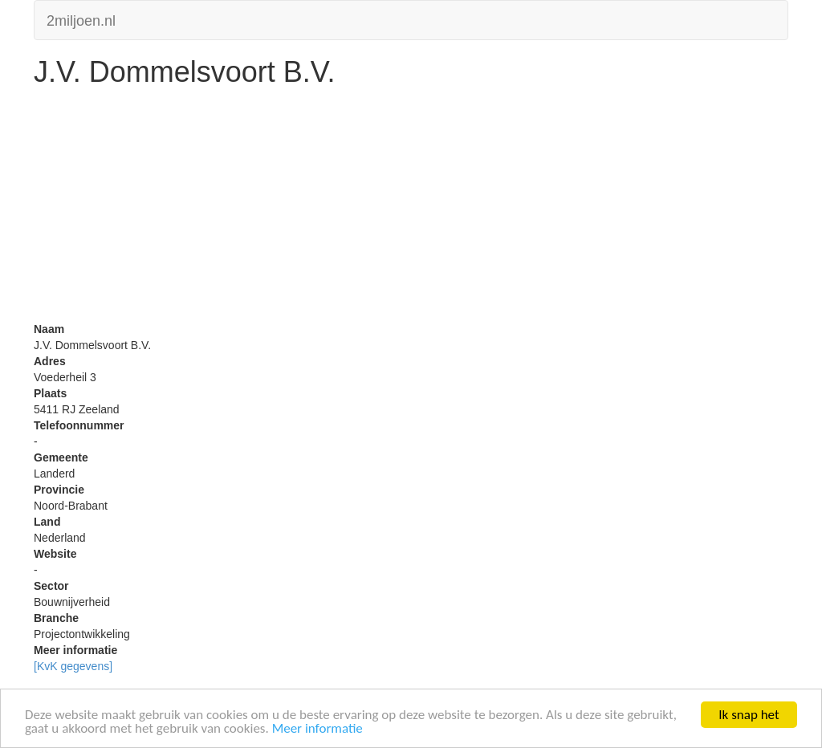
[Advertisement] (411, 208)
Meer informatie (317, 729)
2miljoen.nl (81, 19)
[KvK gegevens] (73, 666)
